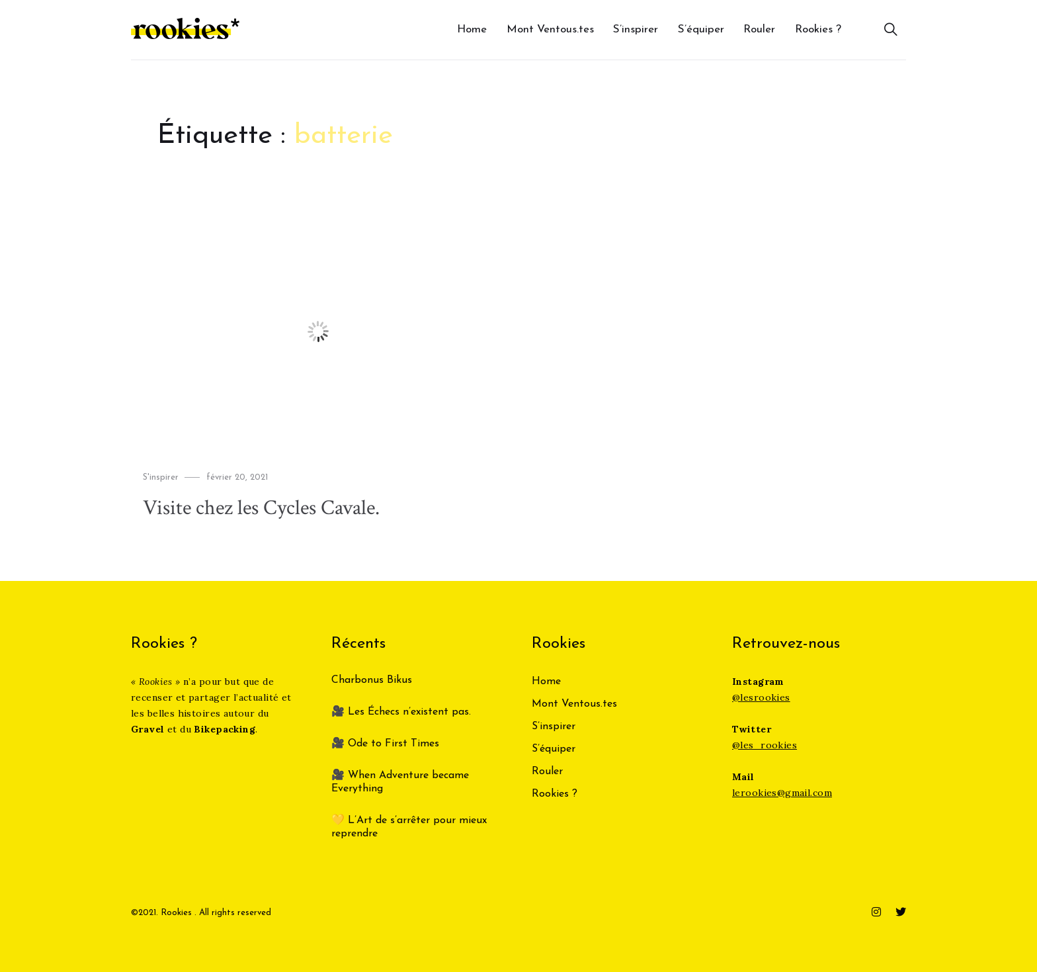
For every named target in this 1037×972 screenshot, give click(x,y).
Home (472, 29)
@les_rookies (764, 745)
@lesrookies (761, 697)
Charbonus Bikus (371, 680)
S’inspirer (635, 29)
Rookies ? (818, 29)
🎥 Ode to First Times (385, 743)
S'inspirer (161, 477)
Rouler (759, 29)
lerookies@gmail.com (782, 793)
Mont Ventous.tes (550, 29)
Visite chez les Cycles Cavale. (261, 507)
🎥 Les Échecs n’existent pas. (401, 712)
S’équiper (701, 29)
